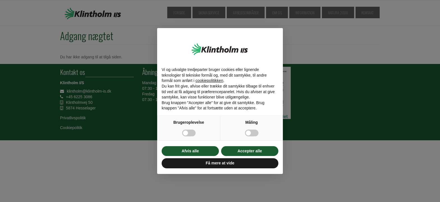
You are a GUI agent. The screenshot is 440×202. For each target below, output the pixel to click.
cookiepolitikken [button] (209, 80)
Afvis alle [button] (190, 151)
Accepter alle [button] (249, 151)
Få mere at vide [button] (220, 163)
